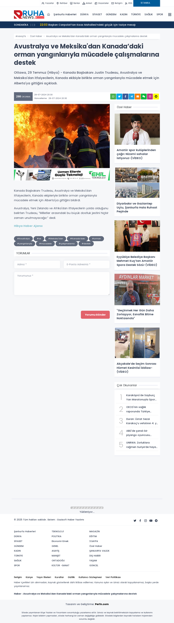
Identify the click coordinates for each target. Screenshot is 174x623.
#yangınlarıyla (24, 243)
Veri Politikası (113, 577)
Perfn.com (102, 604)
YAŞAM (93, 560)
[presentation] (38, 341)
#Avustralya (23, 238)
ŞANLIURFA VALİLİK (99, 550)
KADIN (123, 14)
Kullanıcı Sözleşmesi (90, 577)
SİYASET (97, 14)
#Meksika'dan (55, 238)
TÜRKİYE (136, 14)
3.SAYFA (93, 541)
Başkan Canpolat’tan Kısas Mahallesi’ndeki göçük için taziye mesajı (88, 25)
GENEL (55, 546)
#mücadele (45, 243)
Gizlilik (71, 577)
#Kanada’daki (77, 238)
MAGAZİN (94, 531)
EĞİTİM (93, 536)
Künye (29, 577)
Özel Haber (36, 36)
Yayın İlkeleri (44, 577)
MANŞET (56, 555)
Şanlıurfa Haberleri (65, 14)
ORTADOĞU (58, 560)
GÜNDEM (111, 14)
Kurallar (59, 577)
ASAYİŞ (55, 550)
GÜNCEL (93, 565)
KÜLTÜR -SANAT (60, 565)
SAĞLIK (148, 14)
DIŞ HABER (95, 555)
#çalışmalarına (67, 243)
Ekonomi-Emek (60, 541)
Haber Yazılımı (76, 519)
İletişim (18, 577)
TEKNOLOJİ (58, 531)
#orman (96, 238)
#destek (86, 243)
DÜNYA (84, 14)
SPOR (160, 14)
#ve (39, 238)
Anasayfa (21, 36)
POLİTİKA (56, 536)
